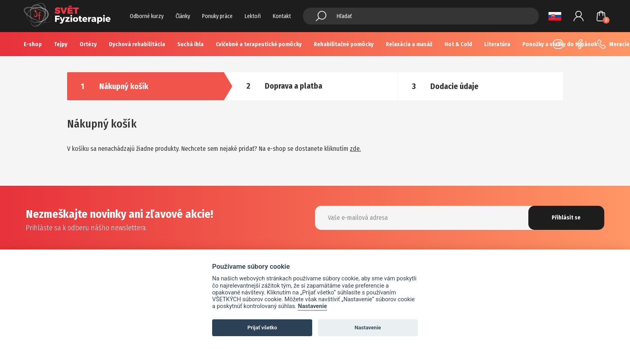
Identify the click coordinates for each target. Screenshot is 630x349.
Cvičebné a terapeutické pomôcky (259, 44)
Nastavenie (312, 306)
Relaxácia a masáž (409, 44)
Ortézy (88, 44)
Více (498, 44)
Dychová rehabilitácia (137, 44)
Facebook (580, 44)
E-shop (33, 44)
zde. (355, 148)
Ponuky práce (217, 16)
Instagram (558, 44)
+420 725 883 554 (601, 44)
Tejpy (61, 44)
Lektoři (253, 16)
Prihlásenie (578, 16)
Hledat (321, 16)
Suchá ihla (190, 44)
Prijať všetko (262, 328)
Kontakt (282, 16)
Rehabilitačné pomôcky (344, 44)
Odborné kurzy (147, 16)
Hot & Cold (458, 44)
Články (183, 16)
